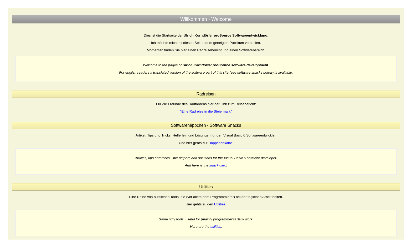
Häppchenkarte (220, 143)
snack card (217, 165)
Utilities (219, 204)
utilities (215, 227)
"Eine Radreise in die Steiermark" (206, 111)
